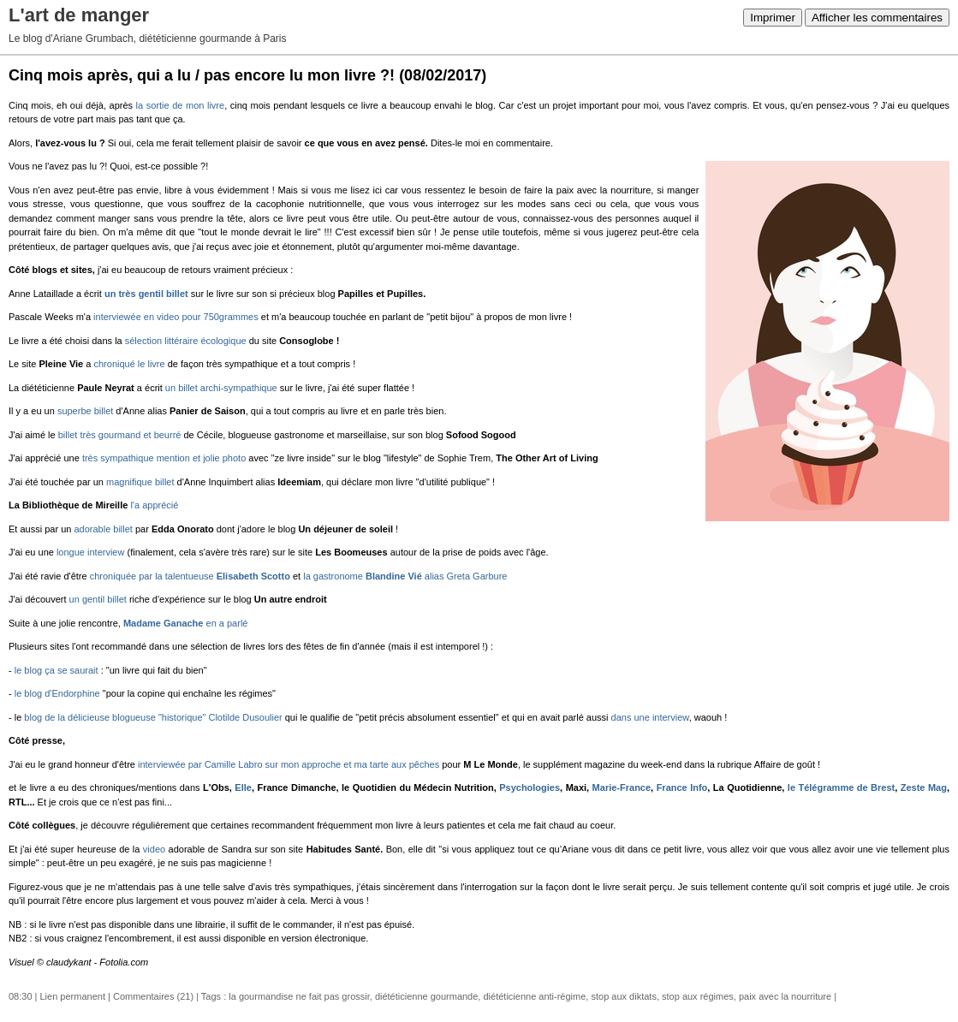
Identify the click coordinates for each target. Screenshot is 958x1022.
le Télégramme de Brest (841, 787)
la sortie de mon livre (180, 105)
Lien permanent (72, 996)
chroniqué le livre (128, 364)
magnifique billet (140, 482)
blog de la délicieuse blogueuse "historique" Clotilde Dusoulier (153, 717)
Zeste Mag (924, 787)
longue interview (91, 552)
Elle (243, 787)
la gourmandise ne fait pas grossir (299, 996)
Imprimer (772, 17)
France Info (682, 787)
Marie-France (621, 787)
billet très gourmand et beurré (119, 435)
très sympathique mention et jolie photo (164, 458)
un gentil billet (98, 599)
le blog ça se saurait (56, 670)
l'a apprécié (154, 505)
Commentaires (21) (153, 996)
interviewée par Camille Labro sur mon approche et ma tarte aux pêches (288, 764)
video (156, 849)
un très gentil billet (146, 293)
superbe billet (85, 411)
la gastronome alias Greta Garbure (405, 576)
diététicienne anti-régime (534, 996)
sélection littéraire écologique (186, 341)
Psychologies (529, 787)
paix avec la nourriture (785, 996)
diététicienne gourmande (426, 996)
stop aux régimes (698, 996)
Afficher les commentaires (877, 17)
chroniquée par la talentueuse (190, 576)
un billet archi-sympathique (221, 388)
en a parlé (185, 623)
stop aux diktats (623, 996)
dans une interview (650, 717)
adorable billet (103, 529)
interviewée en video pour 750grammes (176, 317)
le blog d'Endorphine (57, 693)
